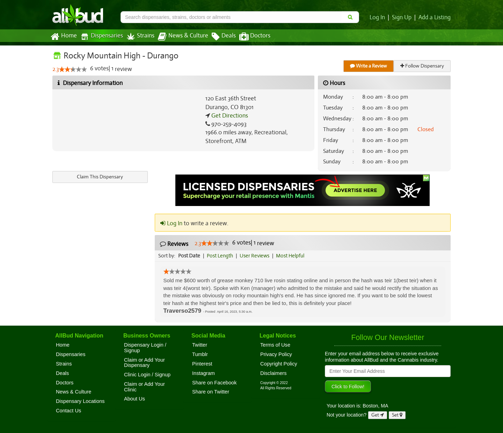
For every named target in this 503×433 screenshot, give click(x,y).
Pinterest (202, 364)
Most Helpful (292, 256)
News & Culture (179, 36)
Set (397, 415)
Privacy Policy (276, 354)
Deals (218, 36)
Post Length (220, 256)
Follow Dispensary (422, 66)
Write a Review (368, 66)
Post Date (189, 256)
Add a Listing (435, 17)
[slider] (73, 69)
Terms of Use (275, 345)
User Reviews (256, 256)
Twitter (199, 345)
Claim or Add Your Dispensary (144, 362)
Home (63, 36)
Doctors (249, 36)
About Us (134, 399)
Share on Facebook (214, 382)
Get (377, 415)
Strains (138, 36)
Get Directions (229, 115)
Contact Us (68, 410)
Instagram (203, 373)
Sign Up (403, 17)
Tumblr (200, 354)
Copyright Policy (278, 364)
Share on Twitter (210, 392)
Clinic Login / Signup (147, 374)
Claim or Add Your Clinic (144, 386)
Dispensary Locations (80, 401)
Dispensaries (100, 36)
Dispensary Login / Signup (145, 347)
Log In (378, 17)
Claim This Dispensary (100, 177)
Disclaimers (273, 373)
